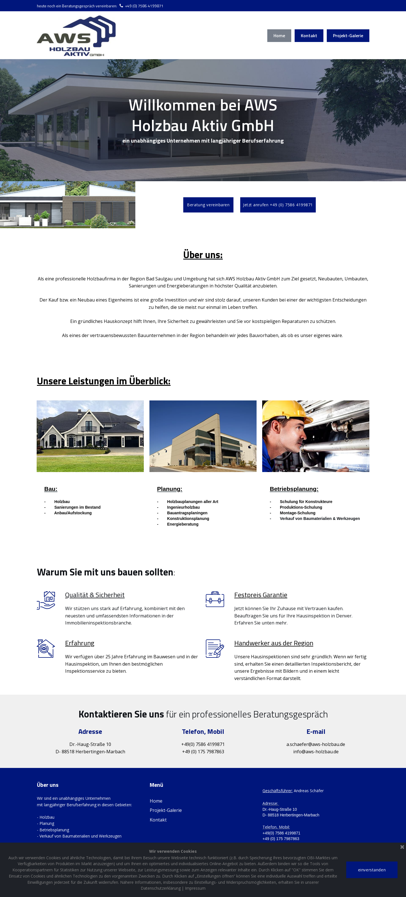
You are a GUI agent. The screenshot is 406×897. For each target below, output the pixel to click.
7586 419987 (209, 749)
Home (279, 35)
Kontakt (309, 35)
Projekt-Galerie (348, 35)
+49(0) (188, 749)
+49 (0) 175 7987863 (203, 756)
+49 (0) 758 (137, 6)
